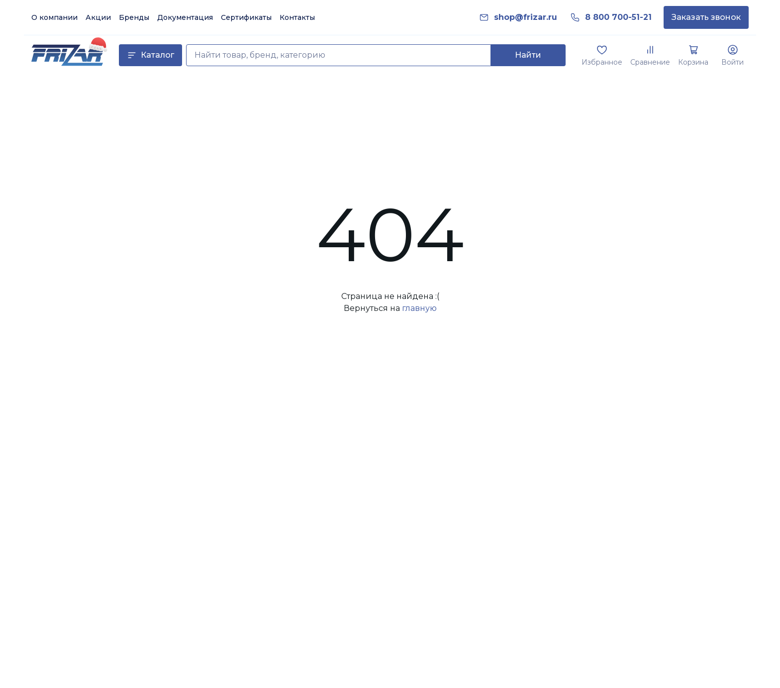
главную (419, 308)
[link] (525, 17)
